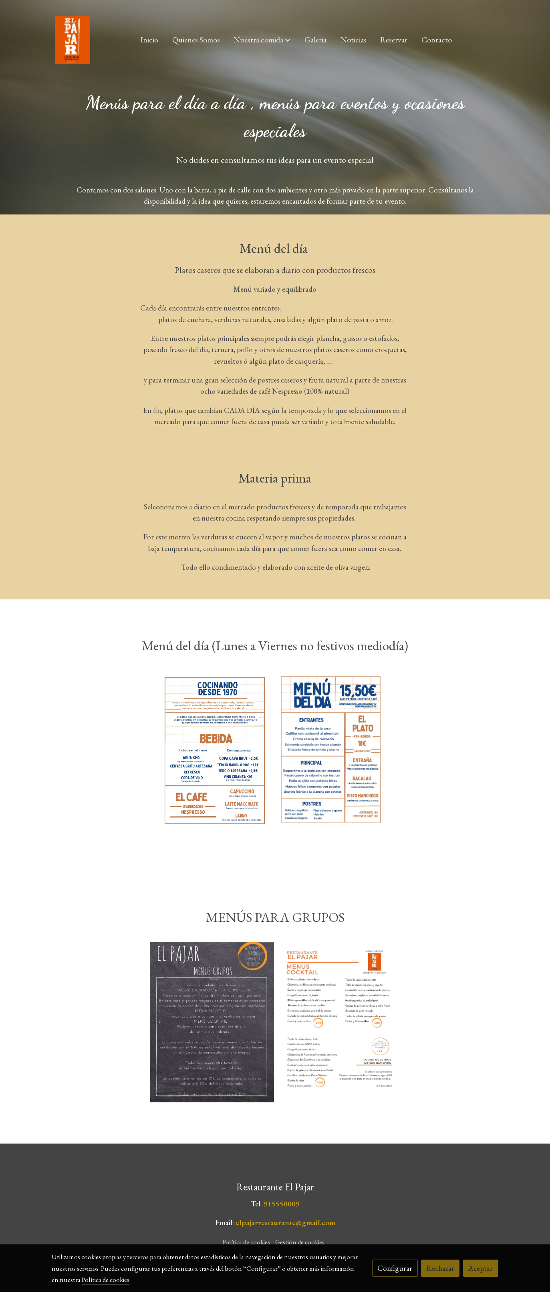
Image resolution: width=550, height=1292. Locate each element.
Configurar (394, 1268)
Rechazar (440, 1268)
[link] (72, 40)
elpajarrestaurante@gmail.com (285, 1223)
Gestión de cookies (299, 1242)
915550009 (282, 1204)
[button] (262, 40)
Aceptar (480, 1268)
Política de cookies (246, 1242)
